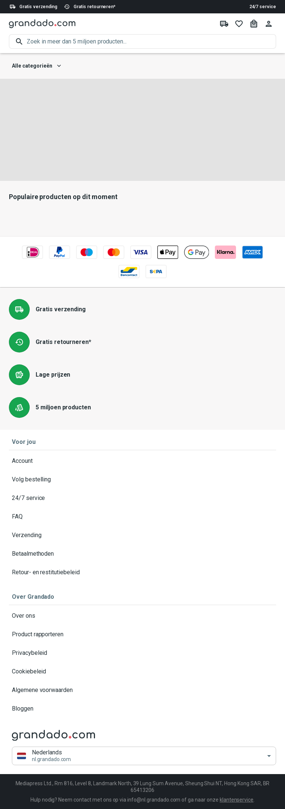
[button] (144, 756)
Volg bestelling (142, 479)
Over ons (142, 616)
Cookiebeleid (142, 671)
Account (142, 461)
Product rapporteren (142, 634)
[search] (151, 41)
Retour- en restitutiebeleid (142, 572)
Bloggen (142, 708)
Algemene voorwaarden (142, 690)
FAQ (142, 516)
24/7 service (262, 6)
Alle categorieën (36, 66)
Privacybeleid (142, 653)
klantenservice (236, 800)
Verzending (142, 535)
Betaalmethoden (142, 554)
